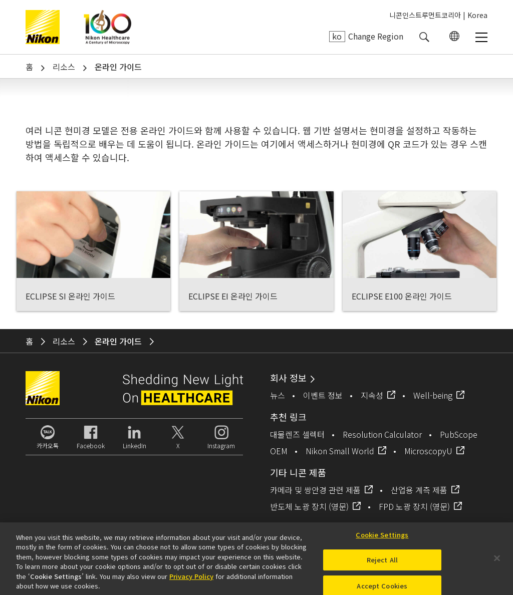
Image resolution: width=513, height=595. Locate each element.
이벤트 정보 (323, 395)
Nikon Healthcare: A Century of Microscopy (107, 27)
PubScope (458, 434)
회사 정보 (288, 377)
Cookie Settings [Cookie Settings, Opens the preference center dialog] (382, 538)
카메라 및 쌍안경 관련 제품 (315, 490)
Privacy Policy (191, 580)
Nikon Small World (340, 451)
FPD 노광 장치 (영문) (414, 506)
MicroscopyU (428, 451)
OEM (279, 451)
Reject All (382, 564)
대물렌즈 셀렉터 (297, 434)
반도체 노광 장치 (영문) (309, 506)
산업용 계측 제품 (419, 490)
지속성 (372, 395)
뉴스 (277, 395)
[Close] (497, 562)
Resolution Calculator (382, 434)
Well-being (432, 395)
